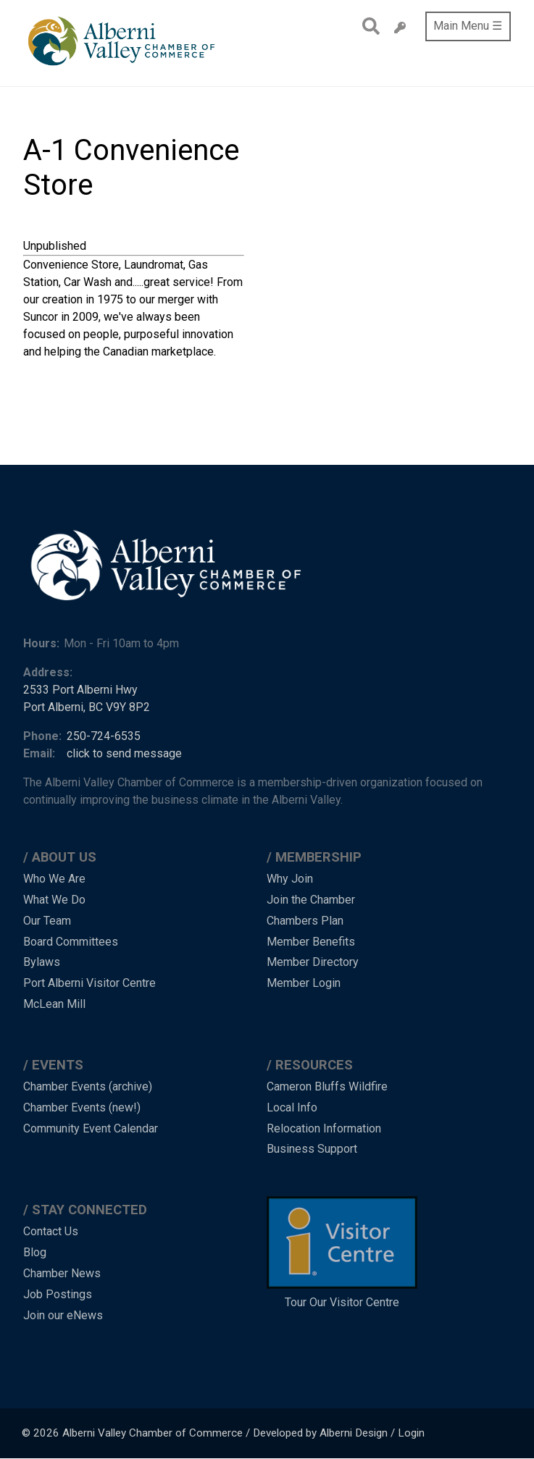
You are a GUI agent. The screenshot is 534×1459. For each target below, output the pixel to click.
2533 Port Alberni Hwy (80, 690)
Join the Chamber (311, 900)
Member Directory (313, 962)
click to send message (124, 753)
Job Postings (57, 1294)
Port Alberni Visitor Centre (89, 983)
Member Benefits (311, 942)
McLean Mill (54, 1004)
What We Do (54, 900)
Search (367, 26)
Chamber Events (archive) (87, 1086)
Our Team (47, 921)
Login (411, 1432)
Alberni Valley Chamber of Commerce (152, 1432)
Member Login (304, 983)
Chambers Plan (305, 921)
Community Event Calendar (90, 1128)
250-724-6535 (104, 736)
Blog (34, 1252)
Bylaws (41, 962)
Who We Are (54, 879)
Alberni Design (354, 1432)
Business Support (312, 1149)
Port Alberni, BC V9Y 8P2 (86, 707)
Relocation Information (324, 1128)
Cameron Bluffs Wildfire (327, 1086)
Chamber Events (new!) (82, 1107)
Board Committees (70, 942)
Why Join (290, 879)
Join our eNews (63, 1315)
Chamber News (62, 1273)
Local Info (292, 1107)
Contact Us (50, 1231)
